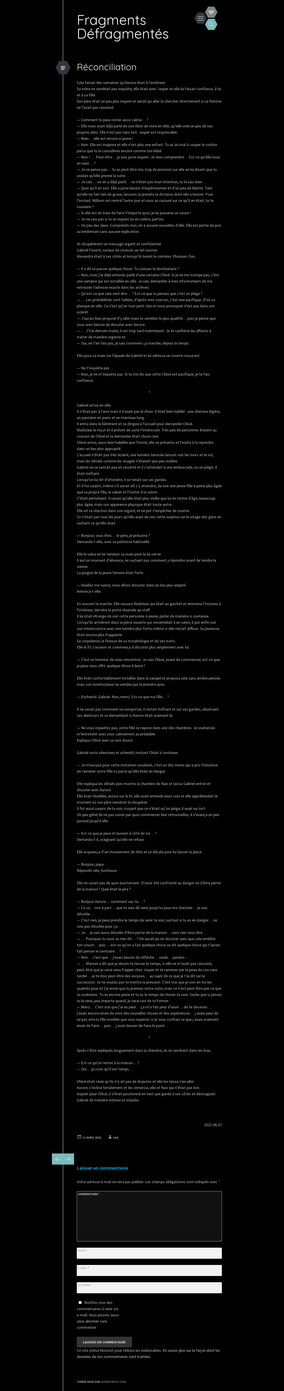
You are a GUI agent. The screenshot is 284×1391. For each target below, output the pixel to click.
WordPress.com (113, 1382)
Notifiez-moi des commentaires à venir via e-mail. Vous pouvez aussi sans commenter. (98, 1315)
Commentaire (89, 1194)
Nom (82, 1251)
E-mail (83, 1268)
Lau (115, 1138)
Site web (84, 1285)
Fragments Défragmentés (123, 26)
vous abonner (88, 1321)
